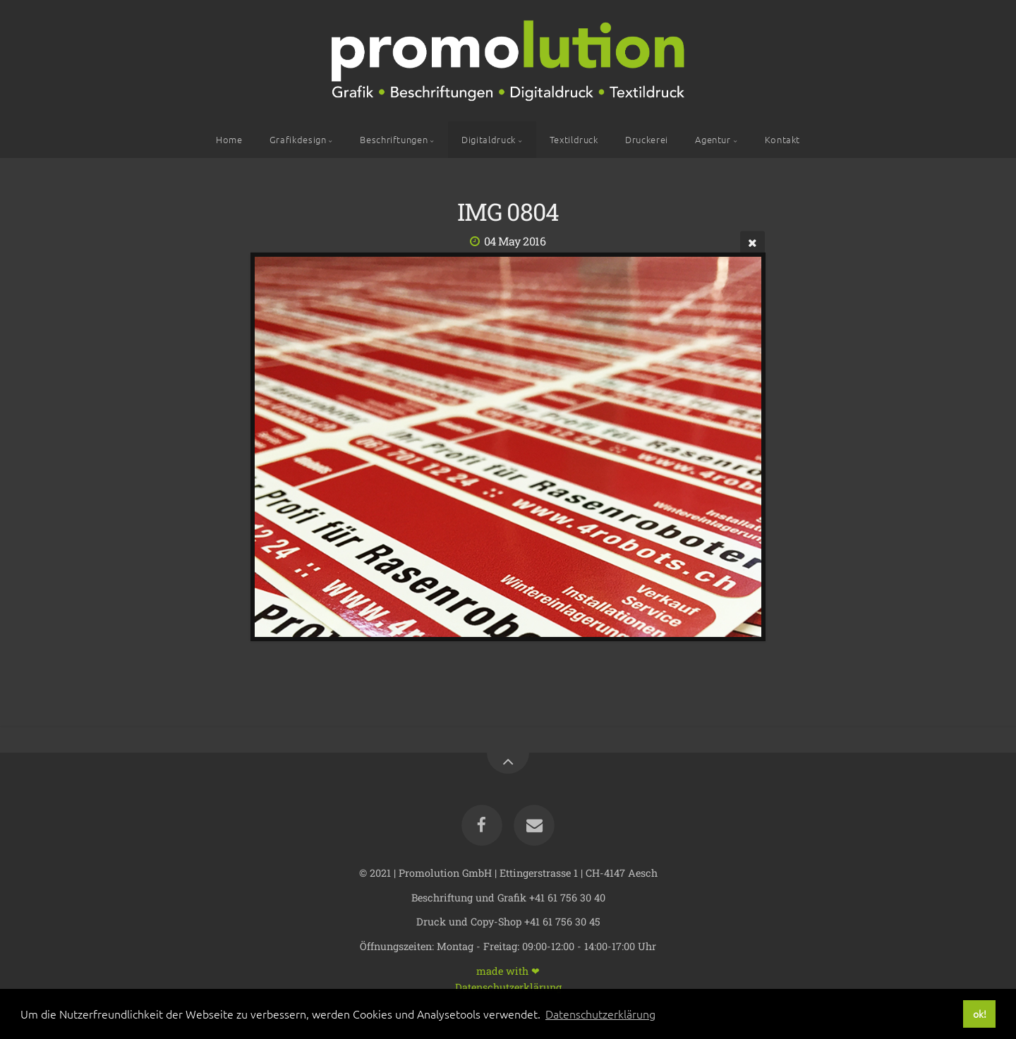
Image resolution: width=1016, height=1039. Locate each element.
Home (229, 139)
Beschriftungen (394, 139)
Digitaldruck (488, 139)
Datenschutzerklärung (508, 986)
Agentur (712, 139)
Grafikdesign (298, 139)
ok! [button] (979, 1014)
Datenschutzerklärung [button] (600, 1013)
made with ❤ (508, 970)
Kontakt (782, 139)
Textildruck (574, 139)
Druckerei (646, 139)
